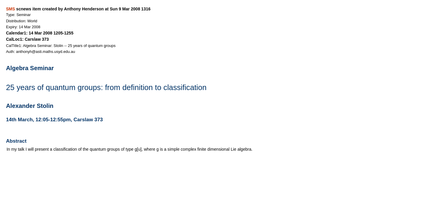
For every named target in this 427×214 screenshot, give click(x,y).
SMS (10, 9)
